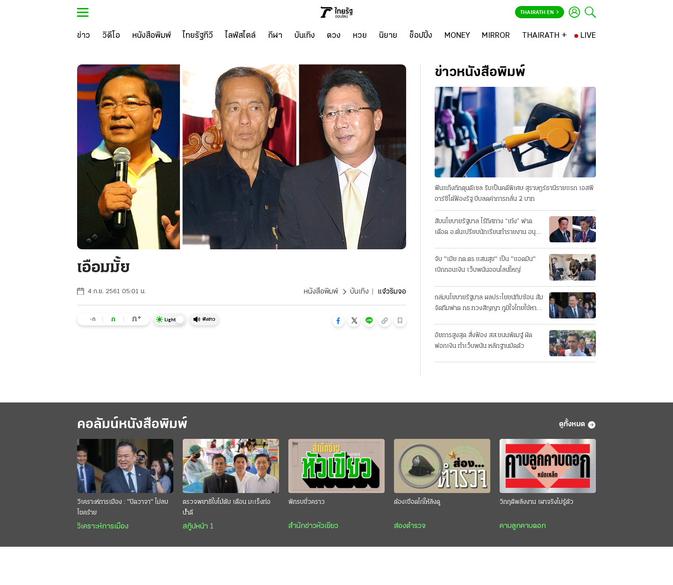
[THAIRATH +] (544, 36)
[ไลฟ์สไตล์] (240, 36)
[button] (338, 321)
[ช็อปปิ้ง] (420, 36)
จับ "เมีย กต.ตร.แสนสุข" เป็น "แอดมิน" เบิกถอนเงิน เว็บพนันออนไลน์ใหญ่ (485, 265)
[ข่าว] (83, 36)
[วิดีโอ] (111, 36)
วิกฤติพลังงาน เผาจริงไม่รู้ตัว (536, 502)
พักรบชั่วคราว (306, 502)
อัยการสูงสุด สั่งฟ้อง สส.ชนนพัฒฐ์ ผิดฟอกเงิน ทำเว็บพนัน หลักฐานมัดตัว (483, 341)
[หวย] (360, 36)
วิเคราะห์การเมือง (103, 526)
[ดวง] (334, 36)
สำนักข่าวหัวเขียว (313, 526)
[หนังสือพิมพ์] (151, 36)
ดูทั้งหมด (577, 425)
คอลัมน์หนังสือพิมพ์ (132, 424)
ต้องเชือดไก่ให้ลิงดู (417, 502)
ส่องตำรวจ (410, 526)
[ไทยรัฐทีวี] (198, 36)
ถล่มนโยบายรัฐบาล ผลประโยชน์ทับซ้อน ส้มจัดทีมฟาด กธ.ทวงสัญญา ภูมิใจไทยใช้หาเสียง (489, 304)
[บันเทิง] (304, 36)
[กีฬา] (275, 36)
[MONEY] (457, 36)
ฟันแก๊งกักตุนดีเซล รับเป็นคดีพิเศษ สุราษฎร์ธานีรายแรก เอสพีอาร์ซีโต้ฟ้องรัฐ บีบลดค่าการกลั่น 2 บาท (514, 194)
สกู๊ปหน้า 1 (198, 526)
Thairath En (539, 12)
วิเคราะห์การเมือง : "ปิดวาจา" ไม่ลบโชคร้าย (122, 507)
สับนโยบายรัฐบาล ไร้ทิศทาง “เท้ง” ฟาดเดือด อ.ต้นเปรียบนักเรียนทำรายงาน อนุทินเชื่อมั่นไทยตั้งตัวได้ (489, 228)
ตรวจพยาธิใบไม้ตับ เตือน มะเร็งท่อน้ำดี (227, 507)
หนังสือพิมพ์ (321, 292)
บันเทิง (359, 292)
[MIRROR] (496, 36)
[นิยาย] (388, 36)
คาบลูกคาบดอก (523, 526)
